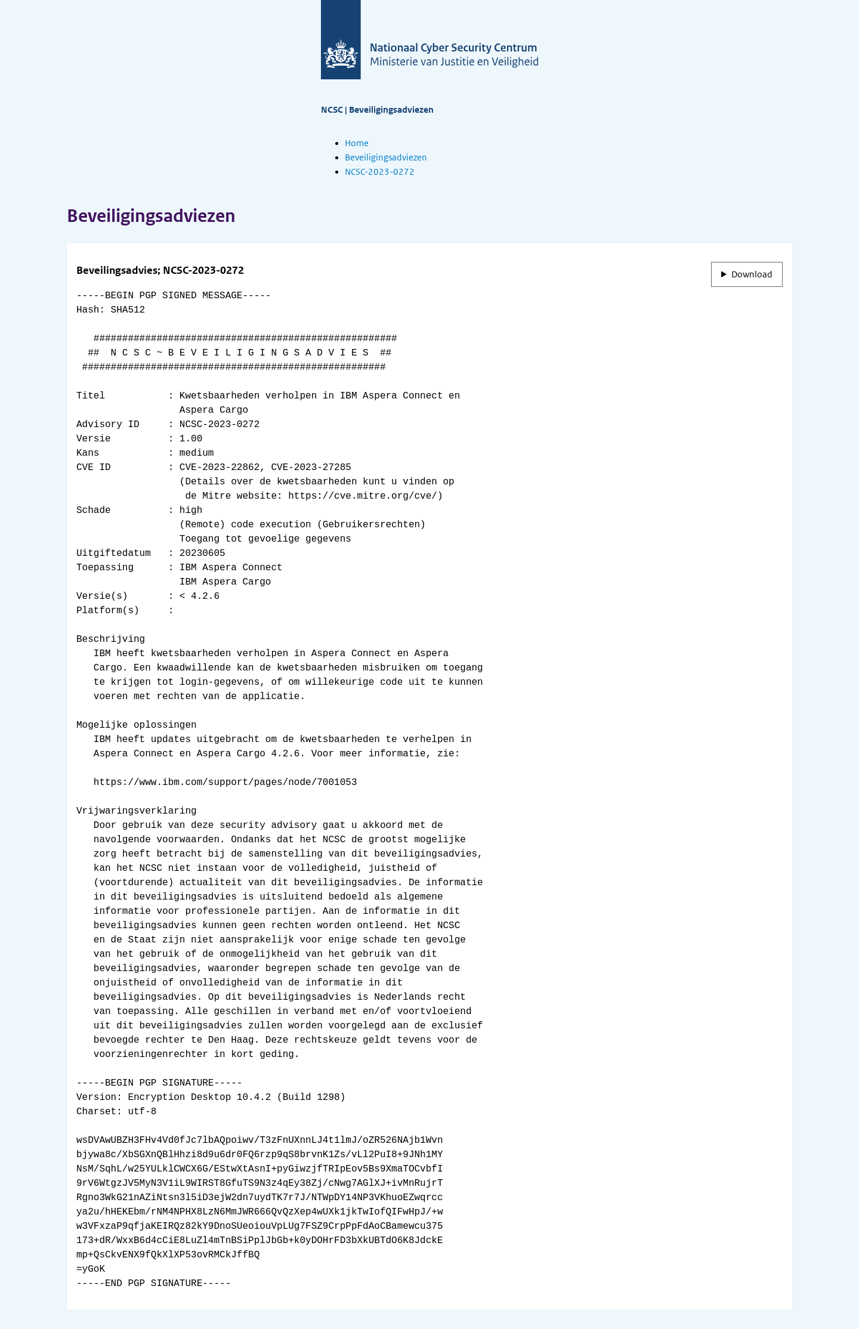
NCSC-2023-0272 (380, 171)
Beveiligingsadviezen (386, 157)
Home (357, 143)
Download (752, 274)
